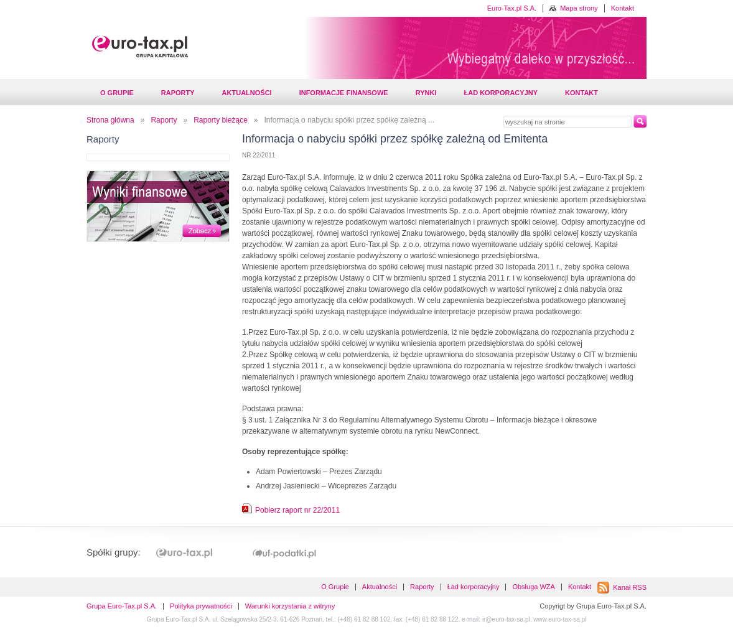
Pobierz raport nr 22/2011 (297, 510)
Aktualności (247, 92)
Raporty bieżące (221, 120)
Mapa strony (579, 8)
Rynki (426, 92)
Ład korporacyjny (501, 92)
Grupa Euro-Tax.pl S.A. (121, 606)
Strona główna (110, 120)
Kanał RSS (630, 587)
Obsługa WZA (533, 586)
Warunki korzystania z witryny (290, 606)
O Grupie (117, 92)
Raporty (178, 92)
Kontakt (622, 8)
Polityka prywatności (201, 606)
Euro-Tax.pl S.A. (511, 8)
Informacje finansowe (343, 92)
